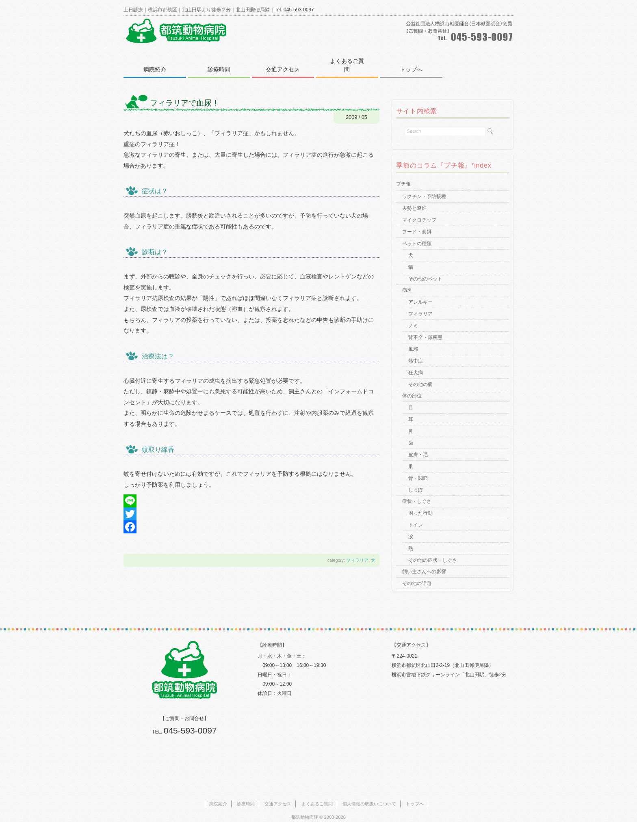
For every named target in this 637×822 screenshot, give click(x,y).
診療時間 (220, 61)
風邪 (413, 340)
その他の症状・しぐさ (432, 551)
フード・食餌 (416, 223)
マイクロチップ (419, 211)
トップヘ (415, 795)
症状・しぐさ (416, 493)
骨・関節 (418, 469)
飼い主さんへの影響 (424, 563)
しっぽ (415, 481)
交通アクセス (285, 61)
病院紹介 (155, 61)
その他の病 (420, 376)
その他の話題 (416, 575)
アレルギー (420, 293)
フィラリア (357, 551)
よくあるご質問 (350, 61)
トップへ (415, 61)
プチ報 (403, 175)
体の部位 (412, 387)
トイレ (415, 516)
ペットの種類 (416, 235)
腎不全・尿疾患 (425, 329)
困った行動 (420, 504)
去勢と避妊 (414, 200)
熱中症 (415, 352)
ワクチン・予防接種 (424, 188)
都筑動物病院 (304, 808)
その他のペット (425, 270)
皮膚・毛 (418, 446)
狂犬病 (415, 364)
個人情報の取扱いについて (369, 795)
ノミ (413, 317)
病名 (407, 282)
